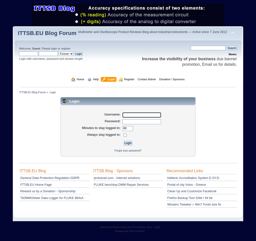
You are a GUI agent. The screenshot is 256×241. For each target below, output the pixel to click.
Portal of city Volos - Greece (186, 184)
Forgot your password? (128, 150)
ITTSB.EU (141, 227)
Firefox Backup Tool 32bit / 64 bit (189, 198)
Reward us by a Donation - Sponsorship (47, 191)
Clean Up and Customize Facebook (191, 191)
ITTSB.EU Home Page (36, 184)
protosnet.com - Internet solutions (117, 178)
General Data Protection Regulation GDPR (49, 178)
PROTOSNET (137, 231)
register (65, 48)
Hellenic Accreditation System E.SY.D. (193, 178)
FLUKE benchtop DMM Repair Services (121, 184)
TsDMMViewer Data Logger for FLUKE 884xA (52, 198)
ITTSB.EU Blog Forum (47, 33)
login (54, 48)
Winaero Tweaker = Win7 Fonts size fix (194, 204)
